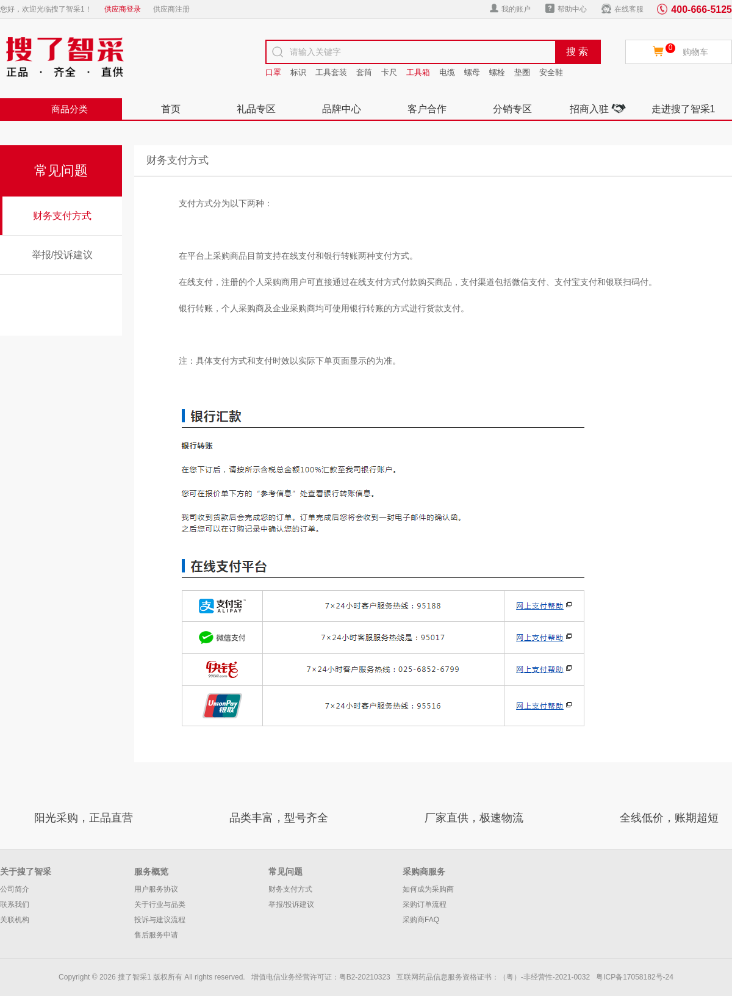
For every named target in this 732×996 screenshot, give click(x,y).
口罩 (273, 72)
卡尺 (389, 72)
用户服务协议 (156, 889)
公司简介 (14, 889)
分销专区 (512, 109)
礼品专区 (256, 109)
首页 (171, 109)
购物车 (695, 52)
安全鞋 (551, 72)
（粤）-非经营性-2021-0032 (544, 977)
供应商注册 (171, 9)
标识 (298, 72)
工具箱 (418, 72)
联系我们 (14, 904)
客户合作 (427, 109)
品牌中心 (341, 109)
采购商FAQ (421, 919)
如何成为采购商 (428, 889)
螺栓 (497, 72)
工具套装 (331, 72)
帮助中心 (566, 8)
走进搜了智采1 (683, 109)
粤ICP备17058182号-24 (634, 977)
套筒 (364, 72)
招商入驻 (598, 109)
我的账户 (510, 8)
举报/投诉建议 (62, 255)
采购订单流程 (425, 904)
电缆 (447, 72)
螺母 (472, 72)
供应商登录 (122, 9)
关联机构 (14, 919)
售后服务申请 (156, 935)
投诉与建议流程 (159, 919)
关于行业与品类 (159, 904)
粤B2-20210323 (364, 977)
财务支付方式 (62, 216)
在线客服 (622, 8)
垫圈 (522, 72)
